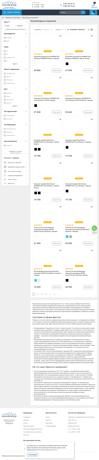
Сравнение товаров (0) (76, 29)
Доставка (26, 420)
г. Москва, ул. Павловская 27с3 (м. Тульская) (81, 417)
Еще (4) (15, 106)
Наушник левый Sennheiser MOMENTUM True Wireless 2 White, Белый (46, 142)
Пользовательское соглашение (32, 432)
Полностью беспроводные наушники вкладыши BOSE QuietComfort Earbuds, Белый (76, 273)
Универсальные (10, 83)
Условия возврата (51, 426)
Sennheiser (9, 37)
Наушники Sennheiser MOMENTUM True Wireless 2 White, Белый (46, 99)
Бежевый (8, 93)
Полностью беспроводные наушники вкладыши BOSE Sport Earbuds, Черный (77, 229)
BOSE (7, 41)
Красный (8, 103)
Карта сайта (49, 423)
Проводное (9, 119)
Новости (48, 420)
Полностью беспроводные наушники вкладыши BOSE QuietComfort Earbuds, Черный (45, 229)
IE (6, 60)
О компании (26, 417)
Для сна (8, 76)
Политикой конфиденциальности (47, 450)
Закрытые (9, 145)
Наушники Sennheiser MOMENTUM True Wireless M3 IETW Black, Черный (79, 99)
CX (7, 51)
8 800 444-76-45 (69, 6)
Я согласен (32, 455)
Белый (8, 96)
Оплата (25, 423)
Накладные (9, 132)
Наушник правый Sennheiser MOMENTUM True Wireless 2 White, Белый (46, 186)
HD (7, 54)
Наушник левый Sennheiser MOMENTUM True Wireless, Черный (78, 141)
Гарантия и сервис (28, 426)
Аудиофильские (10, 73)
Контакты (26, 435)
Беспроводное (10, 115)
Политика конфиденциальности (32, 429)
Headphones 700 (10, 57)
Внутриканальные (11, 129)
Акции (47, 417)
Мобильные (9, 80)
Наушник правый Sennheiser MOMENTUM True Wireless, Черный (78, 185)
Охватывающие (10, 135)
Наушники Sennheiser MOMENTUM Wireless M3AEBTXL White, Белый (78, 57)
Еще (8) (15, 64)
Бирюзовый (9, 99)
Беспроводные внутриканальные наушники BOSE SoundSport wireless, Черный (47, 273)
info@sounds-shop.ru (74, 426)
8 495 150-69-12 (69, 4)
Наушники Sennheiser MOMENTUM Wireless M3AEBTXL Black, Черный (46, 57)
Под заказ (56, 70)
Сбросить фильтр (15, 153)
